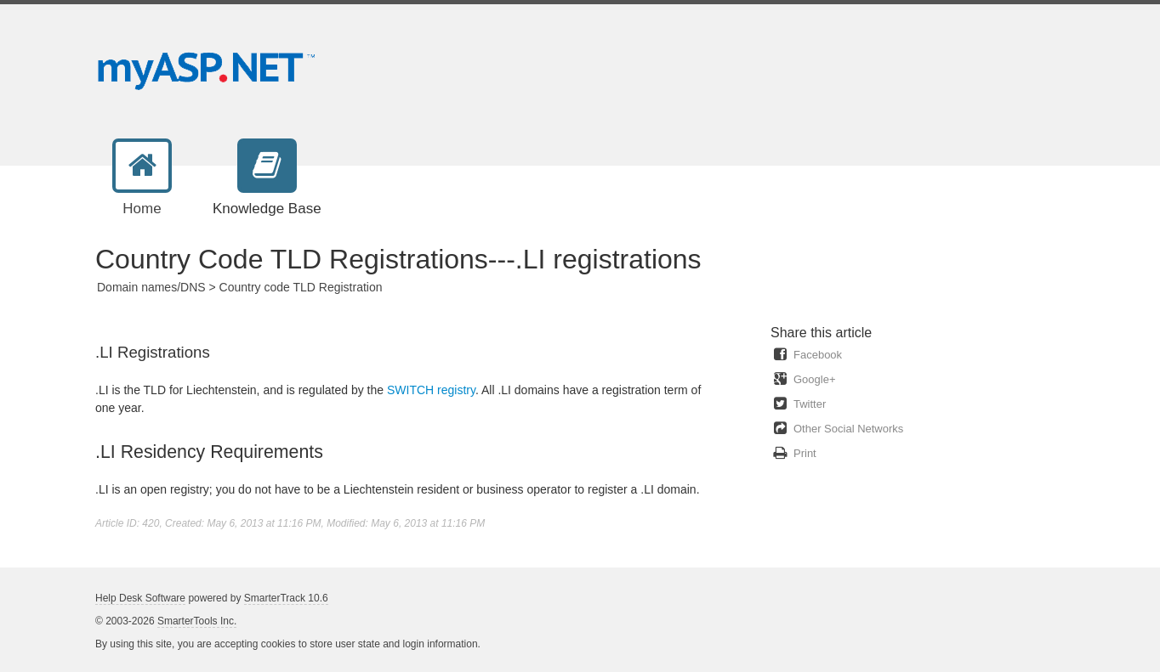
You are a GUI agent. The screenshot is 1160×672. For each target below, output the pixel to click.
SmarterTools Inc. (196, 621)
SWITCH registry (431, 390)
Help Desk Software (140, 598)
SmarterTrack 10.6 (286, 598)
